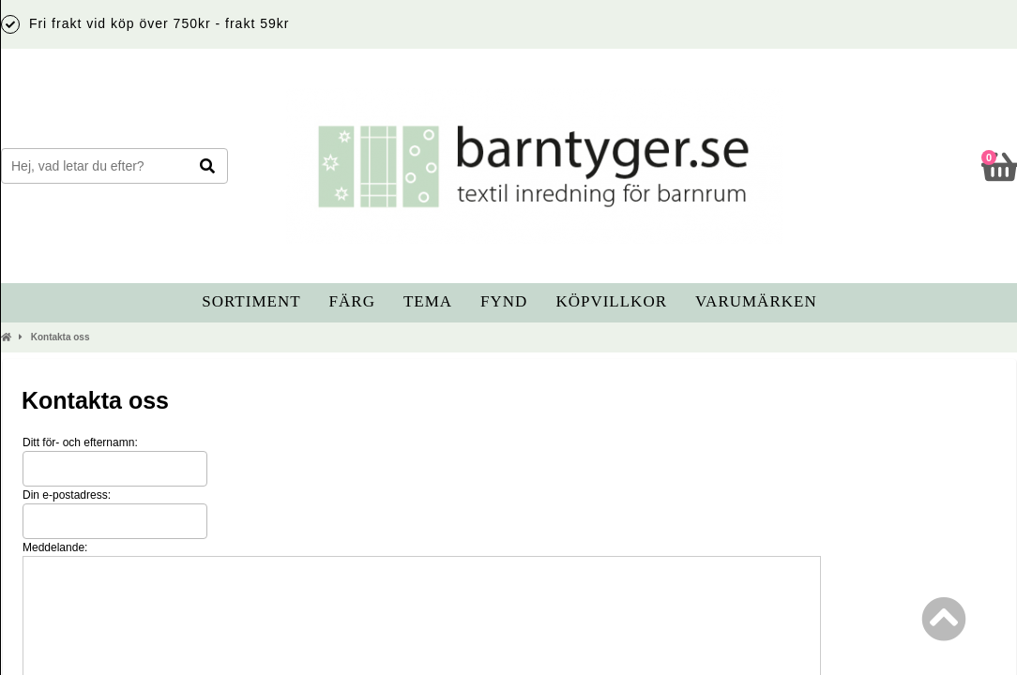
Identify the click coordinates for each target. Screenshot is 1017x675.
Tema (427, 301)
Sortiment (251, 301)
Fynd (503, 301)
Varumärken (756, 301)
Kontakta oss (60, 337)
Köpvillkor (611, 301)
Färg (352, 301)
